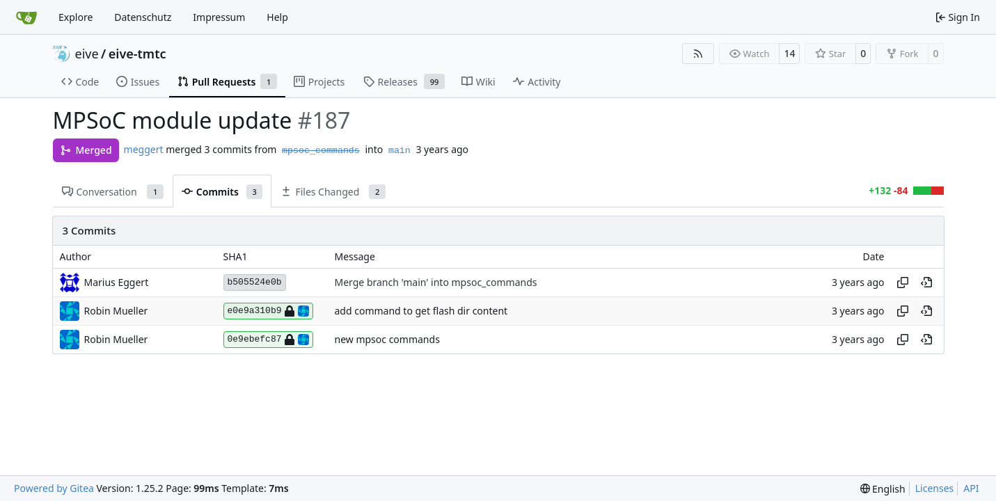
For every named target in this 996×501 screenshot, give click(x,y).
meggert (144, 149)
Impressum (219, 17)
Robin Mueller (116, 310)
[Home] (26, 17)
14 (789, 53)
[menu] (883, 488)
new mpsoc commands (387, 340)
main (399, 150)
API (971, 488)
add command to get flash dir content (421, 311)
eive (87, 54)
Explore (75, 17)
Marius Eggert (116, 282)
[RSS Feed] (698, 53)
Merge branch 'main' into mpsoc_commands (436, 282)
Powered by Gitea (54, 488)
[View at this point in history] (926, 282)
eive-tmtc (137, 54)
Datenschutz (142, 17)
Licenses (934, 488)
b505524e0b (255, 282)
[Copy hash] (902, 282)
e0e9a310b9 (268, 311)
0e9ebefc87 (268, 340)
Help (277, 17)
